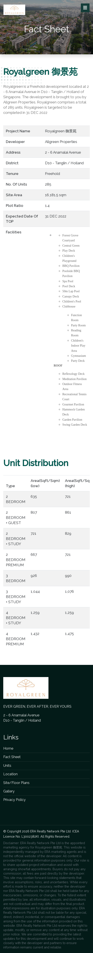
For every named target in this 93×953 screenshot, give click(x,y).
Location (10, 774)
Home (8, 748)
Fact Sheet (12, 757)
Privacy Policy (14, 800)
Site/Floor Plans (16, 783)
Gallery (9, 791)
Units (7, 766)
